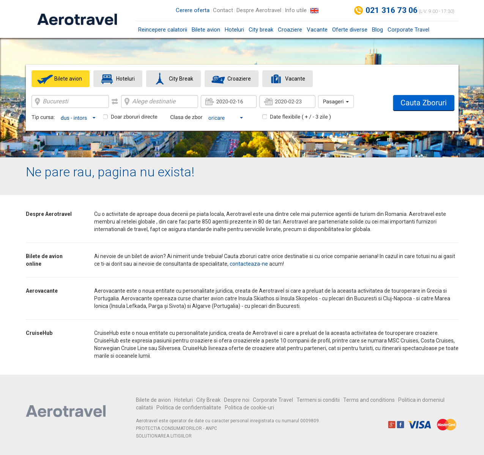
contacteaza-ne (249, 264)
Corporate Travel (408, 29)
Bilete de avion (153, 400)
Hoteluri (234, 29)
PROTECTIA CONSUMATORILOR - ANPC (176, 428)
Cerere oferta (193, 10)
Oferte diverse (349, 29)
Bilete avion (206, 29)
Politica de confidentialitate (188, 407)
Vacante (317, 29)
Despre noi (236, 400)
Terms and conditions (369, 400)
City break (261, 29)
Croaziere (290, 29)
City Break (208, 400)
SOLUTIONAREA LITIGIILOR (164, 436)
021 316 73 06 (392, 10)
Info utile (296, 10)
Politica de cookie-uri (249, 407)
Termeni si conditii (318, 400)
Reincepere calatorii (162, 29)
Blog (377, 29)
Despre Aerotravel (258, 10)
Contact (223, 10)
